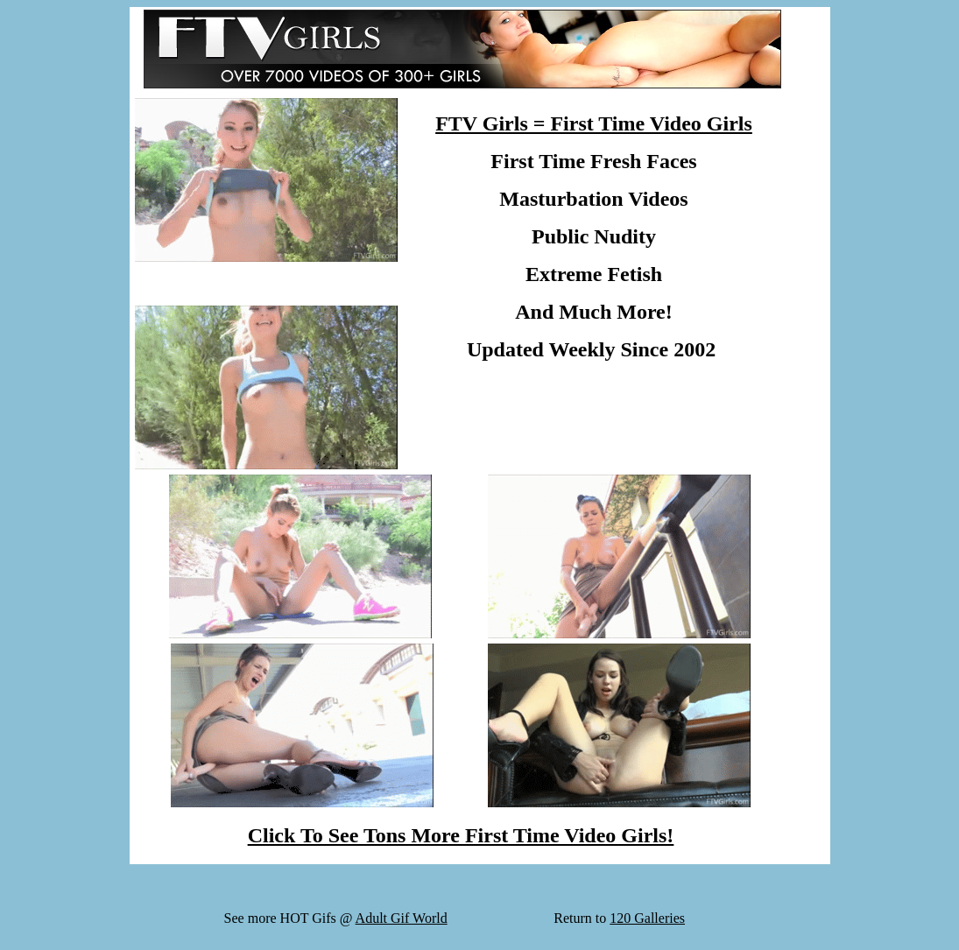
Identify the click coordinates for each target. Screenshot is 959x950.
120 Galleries (647, 918)
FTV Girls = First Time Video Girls (593, 123)
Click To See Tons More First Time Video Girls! (461, 835)
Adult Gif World (402, 918)
